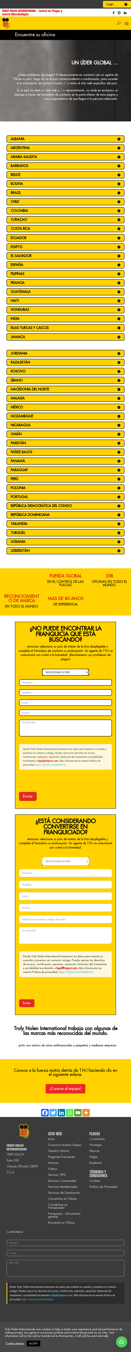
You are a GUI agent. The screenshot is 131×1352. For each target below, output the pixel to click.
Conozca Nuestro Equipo (64, 1145)
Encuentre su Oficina (61, 1222)
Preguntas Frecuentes (61, 1156)
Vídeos (52, 1168)
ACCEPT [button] (33, 1343)
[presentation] (47, 781)
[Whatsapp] (69, 1112)
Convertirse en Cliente (62, 1198)
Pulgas (93, 1156)
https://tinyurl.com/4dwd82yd (37, 1299)
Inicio (51, 1139)
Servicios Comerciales (62, 1180)
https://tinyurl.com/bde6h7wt (50, 764)
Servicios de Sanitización (64, 1192)
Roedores (95, 1162)
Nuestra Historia (58, 1150)
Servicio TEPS (57, 1174)
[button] (121, 1342)
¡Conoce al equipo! (65, 1089)
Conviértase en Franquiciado (58, 1206)
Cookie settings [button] (15, 1343)
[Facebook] (45, 1112)
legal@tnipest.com (48, 760)
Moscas (94, 1150)
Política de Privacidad (103, 1186)
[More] (86, 1112)
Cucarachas (97, 1139)
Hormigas (95, 1145)
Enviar (28, 796)
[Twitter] (53, 1112)
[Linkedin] (61, 1112)
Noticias (53, 1162)
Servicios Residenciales (62, 1186)
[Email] (78, 1112)
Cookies (94, 1180)
